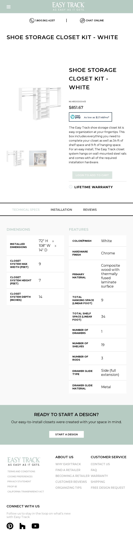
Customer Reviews (71, 481)
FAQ (94, 470)
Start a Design (66, 434)
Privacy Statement (19, 481)
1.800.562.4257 (42, 20)
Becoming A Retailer (72, 476)
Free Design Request (108, 487)
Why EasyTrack (68, 464)
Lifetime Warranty (91, 187)
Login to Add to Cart (92, 175)
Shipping (98, 481)
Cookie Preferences (19, 476)
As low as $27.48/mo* (96, 117)
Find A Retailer (67, 470)
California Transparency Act (25, 491)
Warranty (99, 476)
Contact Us (100, 464)
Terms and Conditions (21, 471)
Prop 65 (12, 486)
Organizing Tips (68, 487)
